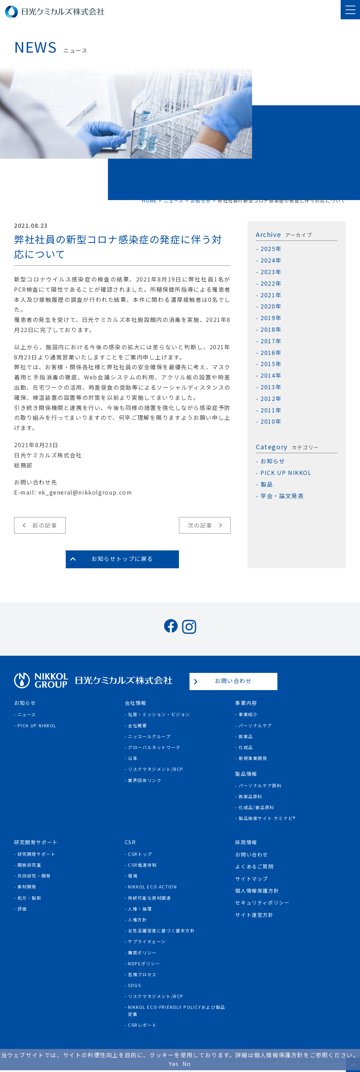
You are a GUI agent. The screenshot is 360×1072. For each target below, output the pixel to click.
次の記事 (200, 525)
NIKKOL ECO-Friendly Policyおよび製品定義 (176, 1010)
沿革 (132, 758)
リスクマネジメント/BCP (156, 769)
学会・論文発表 (282, 495)
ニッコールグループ (149, 736)
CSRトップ (140, 854)
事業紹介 (248, 714)
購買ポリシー (142, 952)
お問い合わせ (233, 680)
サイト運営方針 (254, 914)
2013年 (271, 387)
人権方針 (137, 919)
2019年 (271, 318)
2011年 (271, 410)
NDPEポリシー (144, 963)
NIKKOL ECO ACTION (152, 886)
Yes (174, 1063)
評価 (22, 909)
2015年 (271, 364)
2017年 (271, 341)
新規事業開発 (253, 758)
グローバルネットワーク (154, 747)
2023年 (271, 272)
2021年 (271, 295)
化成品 (246, 747)
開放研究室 (29, 865)
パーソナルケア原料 (260, 785)
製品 (267, 484)
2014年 (271, 375)
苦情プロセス (142, 974)
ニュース (27, 714)
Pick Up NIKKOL (37, 725)
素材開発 (27, 886)
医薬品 (246, 736)
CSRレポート (142, 1025)
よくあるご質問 (254, 866)
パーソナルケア (255, 725)
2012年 (271, 398)
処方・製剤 (29, 898)
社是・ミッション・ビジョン (159, 714)
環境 (132, 876)
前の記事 (44, 525)
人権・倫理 (140, 909)
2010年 (271, 421)
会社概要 (137, 725)
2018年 (271, 329)
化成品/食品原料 (257, 807)
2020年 (271, 306)
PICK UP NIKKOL (286, 472)
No (186, 1063)
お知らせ (273, 461)
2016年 (271, 352)
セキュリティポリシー (262, 902)
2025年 (271, 248)
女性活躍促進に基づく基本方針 (161, 930)
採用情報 (246, 842)
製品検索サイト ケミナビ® (267, 818)
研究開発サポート (37, 854)
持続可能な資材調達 (149, 898)
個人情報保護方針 (257, 890)
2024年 (271, 260)
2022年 (271, 283)
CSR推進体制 (142, 865)
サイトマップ (251, 878)
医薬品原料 (251, 796)
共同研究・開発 (34, 876)
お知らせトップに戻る (122, 558)
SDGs (134, 985)
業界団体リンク (144, 780)
